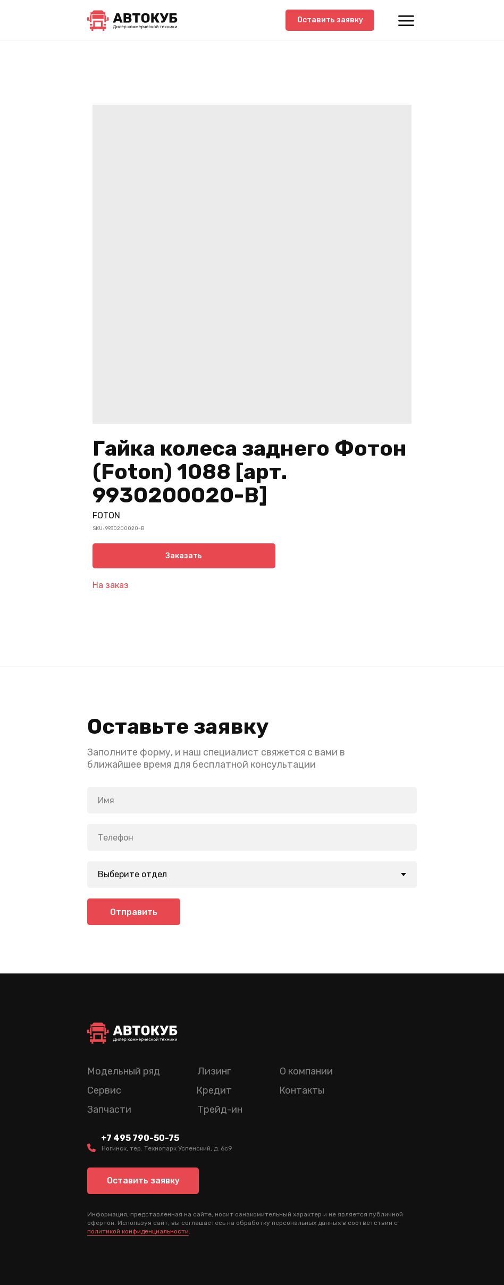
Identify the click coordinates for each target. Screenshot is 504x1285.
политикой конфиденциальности (138, 1230)
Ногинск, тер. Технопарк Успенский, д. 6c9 (167, 1147)
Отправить (133, 911)
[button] (329, 20)
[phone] (252, 836)
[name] (252, 799)
